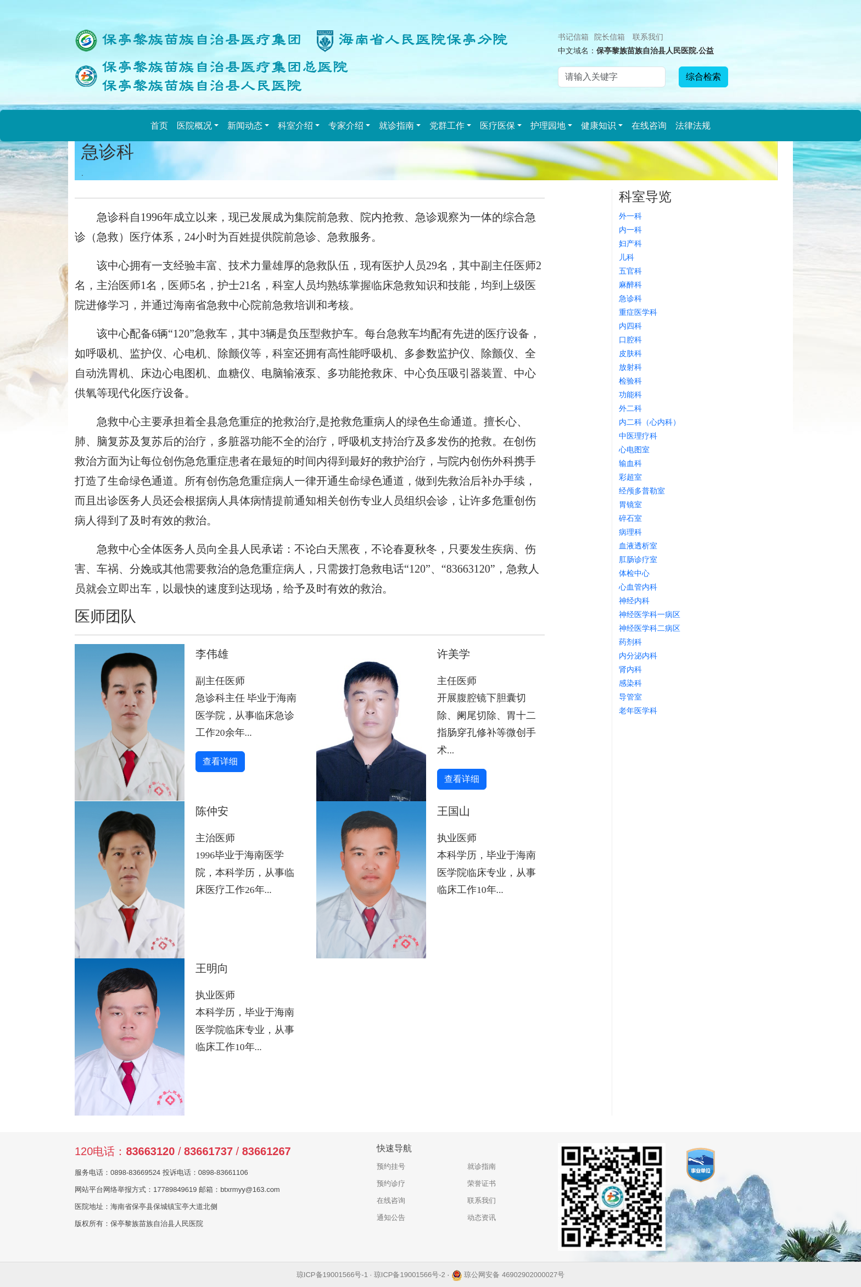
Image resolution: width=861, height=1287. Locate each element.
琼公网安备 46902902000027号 (507, 1275)
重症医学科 (638, 312)
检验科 (630, 380)
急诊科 (630, 298)
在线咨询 (649, 125)
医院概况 (194, 125)
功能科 (630, 394)
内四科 (630, 325)
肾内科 (630, 669)
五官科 (630, 271)
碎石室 (630, 518)
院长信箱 (609, 36)
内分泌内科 (638, 655)
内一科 (630, 229)
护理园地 (548, 125)
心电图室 (634, 449)
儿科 (626, 257)
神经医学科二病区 (649, 628)
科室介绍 (295, 125)
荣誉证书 (481, 1183)
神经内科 (634, 600)
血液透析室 (638, 545)
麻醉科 (630, 284)
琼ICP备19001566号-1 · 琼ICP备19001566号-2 (371, 1275)
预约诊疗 (391, 1183)
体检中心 (634, 573)
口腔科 (630, 339)
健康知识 (598, 125)
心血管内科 (638, 587)
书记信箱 (573, 36)
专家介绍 (346, 125)
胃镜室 (630, 504)
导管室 (630, 696)
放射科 (630, 367)
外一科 (630, 216)
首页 (159, 125)
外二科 (630, 408)
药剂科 (630, 641)
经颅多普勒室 (642, 490)
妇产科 (630, 243)
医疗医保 (497, 125)
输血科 (630, 463)
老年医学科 (638, 710)
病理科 (630, 532)
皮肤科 (630, 353)
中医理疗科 (638, 435)
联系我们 (648, 36)
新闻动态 (244, 125)
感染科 (630, 683)
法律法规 (693, 125)
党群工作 (447, 125)
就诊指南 (396, 125)
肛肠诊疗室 (638, 559)
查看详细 (220, 761)
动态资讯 (481, 1217)
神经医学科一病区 (649, 614)
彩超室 (630, 477)
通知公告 (391, 1217)
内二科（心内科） (649, 422)
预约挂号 (391, 1166)
